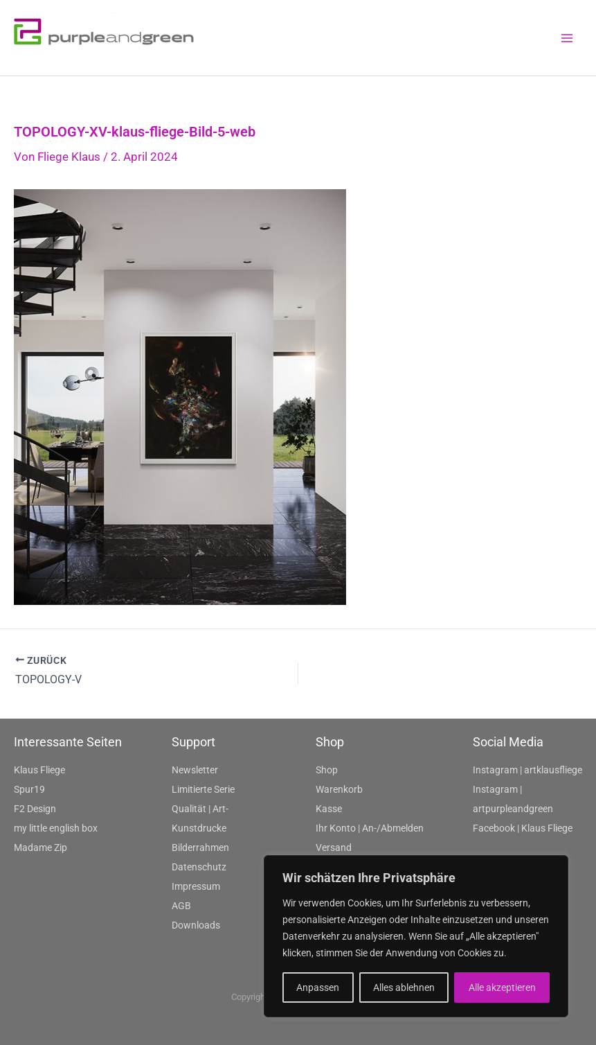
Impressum (196, 886)
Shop (327, 769)
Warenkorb (339, 789)
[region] (416, 936)
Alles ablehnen (404, 987)
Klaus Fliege (39, 769)
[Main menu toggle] (567, 38)
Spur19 (29, 789)
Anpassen (317, 987)
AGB (181, 905)
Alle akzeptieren (502, 987)
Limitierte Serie (203, 789)
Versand (334, 847)
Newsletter (195, 769)
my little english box (56, 828)
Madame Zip (40, 847)
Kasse (329, 808)
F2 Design (35, 808)
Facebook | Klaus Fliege (522, 828)
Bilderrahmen (200, 847)
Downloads (196, 925)
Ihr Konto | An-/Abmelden (370, 828)
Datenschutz (199, 866)
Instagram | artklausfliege (527, 769)
